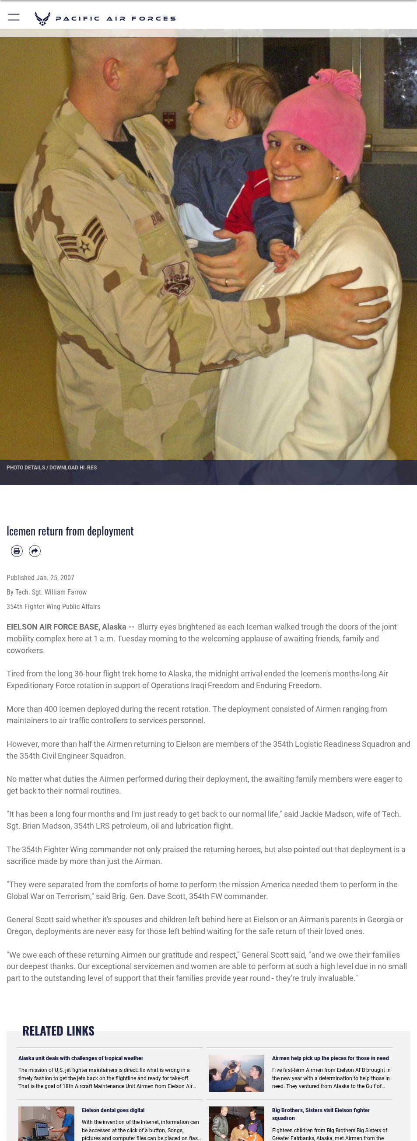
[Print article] (17, 551)
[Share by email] (35, 551)
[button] (14, 18)
